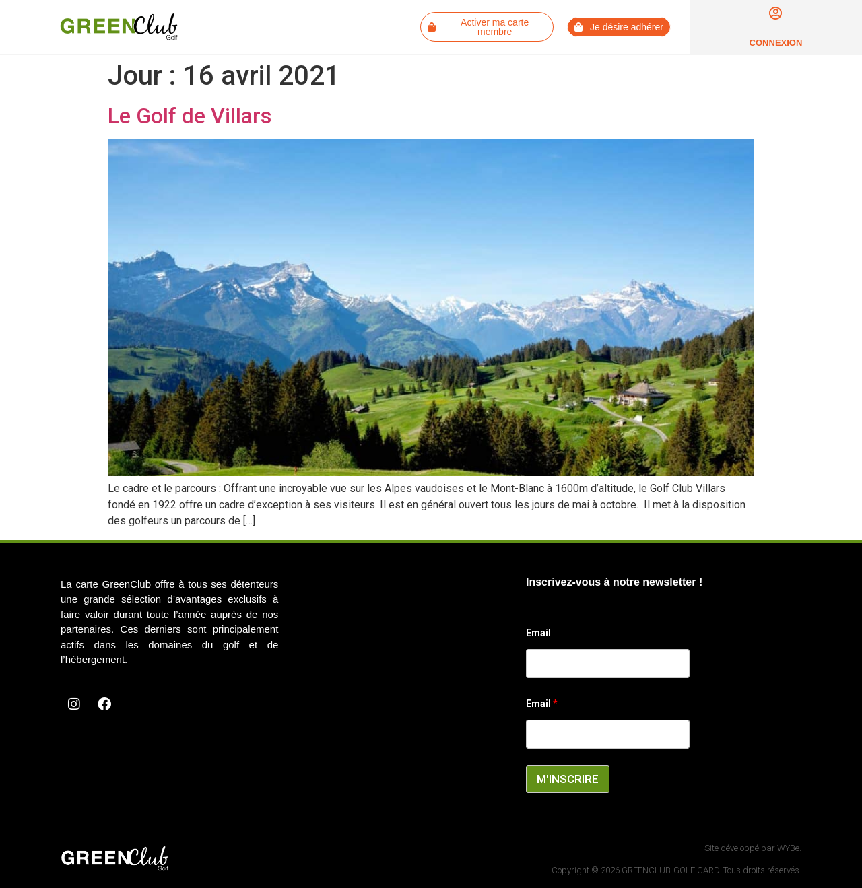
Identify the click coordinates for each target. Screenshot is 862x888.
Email (538, 632)
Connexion (776, 43)
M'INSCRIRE (568, 779)
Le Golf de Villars (189, 116)
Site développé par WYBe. (752, 848)
